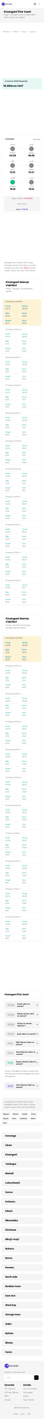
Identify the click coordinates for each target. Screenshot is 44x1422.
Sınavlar (8, 1400)
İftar (5, 1123)
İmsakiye (23, 1118)
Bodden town (13, 1286)
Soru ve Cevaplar (30, 1388)
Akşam (5, 1118)
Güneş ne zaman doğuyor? (19, 1024)
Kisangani (11, 1154)
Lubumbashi (12, 1182)
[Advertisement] (20, 56)
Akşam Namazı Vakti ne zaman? (21, 1063)
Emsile (23, 1408)
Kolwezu (10, 1201)
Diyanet (6, 1114)
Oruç (23, 1414)
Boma (8, 1258)
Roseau (9, 1267)
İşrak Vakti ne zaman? (21, 1034)
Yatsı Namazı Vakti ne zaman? (20, 1086)
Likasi (8, 1145)
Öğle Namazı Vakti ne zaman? (20, 1043)
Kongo (23, 32)
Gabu (8, 1323)
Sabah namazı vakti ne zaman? (20, 1015)
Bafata (9, 1333)
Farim (8, 1352)
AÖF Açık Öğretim (12, 1392)
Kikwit (8, 1211)
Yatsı (14, 1118)
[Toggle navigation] (35, 4)
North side (11, 1276)
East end (10, 1295)
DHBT (7, 1396)
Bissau (9, 1342)
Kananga (10, 1135)
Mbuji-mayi (12, 1239)
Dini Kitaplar (28, 1392)
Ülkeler (15, 32)
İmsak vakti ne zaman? (18, 1005)
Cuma (33, 1114)
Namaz (15, 1114)
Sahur (33, 1118)
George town (13, 1314)
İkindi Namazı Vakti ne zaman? (20, 1053)
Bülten (25, 1396)
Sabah (24, 1114)
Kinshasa (10, 1229)
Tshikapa (10, 1164)
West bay (10, 1305)
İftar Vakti (5, 32)
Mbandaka (11, 1220)
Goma (9, 1192)
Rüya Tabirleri (28, 1400)
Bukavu (9, 1248)
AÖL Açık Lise (10, 1388)
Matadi (9, 1173)
